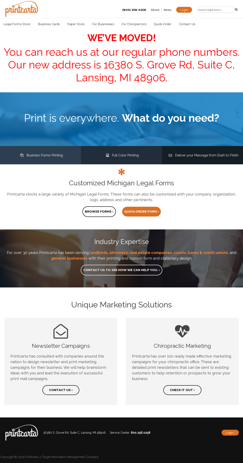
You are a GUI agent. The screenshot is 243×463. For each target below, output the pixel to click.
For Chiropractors (134, 24)
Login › (230, 432)
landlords (99, 252)
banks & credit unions (208, 252)
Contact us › (61, 390)
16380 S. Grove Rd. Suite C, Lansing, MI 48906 (74, 432)
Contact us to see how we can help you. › (121, 270)
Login (184, 9)
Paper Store (76, 24)
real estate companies (151, 252)
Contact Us (187, 24)
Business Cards (49, 24)
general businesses (69, 258)
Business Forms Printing (40, 155)
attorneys (118, 252)
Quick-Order (162, 24)
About (155, 9)
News (167, 9)
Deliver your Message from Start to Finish (202, 155)
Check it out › (182, 390)
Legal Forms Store (16, 24)
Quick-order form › (141, 211)
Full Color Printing (121, 155)
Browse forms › (99, 211)
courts (180, 252)
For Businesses (103, 24)
